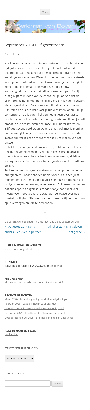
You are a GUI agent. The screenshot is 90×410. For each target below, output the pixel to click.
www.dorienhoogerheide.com (22, 249)
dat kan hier (11, 334)
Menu (45, 12)
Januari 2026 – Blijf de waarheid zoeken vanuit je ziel (34, 308)
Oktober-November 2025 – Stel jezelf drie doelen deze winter (39, 317)
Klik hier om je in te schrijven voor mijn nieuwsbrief (34, 282)
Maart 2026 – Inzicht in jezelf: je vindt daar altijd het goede (38, 299)
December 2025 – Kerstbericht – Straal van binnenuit (35, 313)
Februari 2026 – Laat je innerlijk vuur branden (31, 303)
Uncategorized (46, 221)
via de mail (56, 265)
